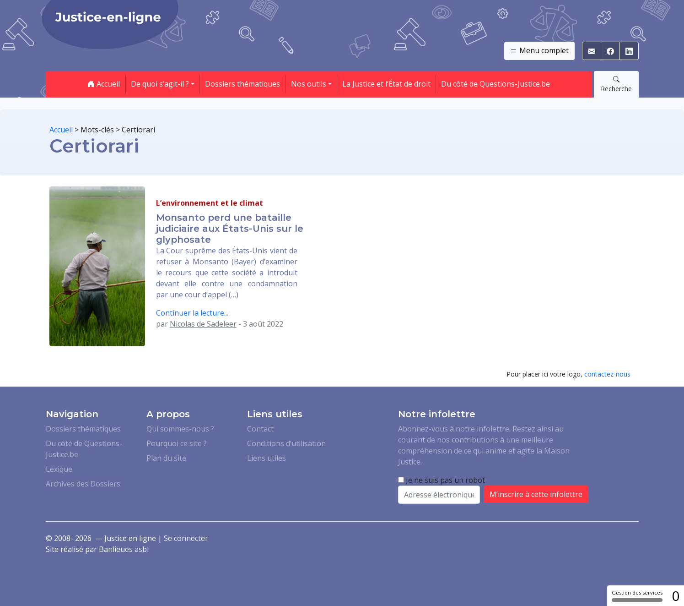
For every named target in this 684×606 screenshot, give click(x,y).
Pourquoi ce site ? (176, 443)
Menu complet (539, 50)
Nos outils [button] (308, 84)
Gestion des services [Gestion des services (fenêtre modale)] (637, 595)
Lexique (59, 469)
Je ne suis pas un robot (441, 480)
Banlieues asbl (124, 549)
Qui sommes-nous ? (180, 429)
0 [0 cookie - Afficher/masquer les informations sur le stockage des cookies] (675, 595)
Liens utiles (266, 458)
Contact (260, 429)
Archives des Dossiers (83, 484)
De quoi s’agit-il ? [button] (160, 84)
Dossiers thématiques (242, 84)
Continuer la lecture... (192, 313)
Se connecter (186, 538)
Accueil (103, 84)
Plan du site (166, 458)
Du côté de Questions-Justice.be (495, 84)
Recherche (616, 84)
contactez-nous (607, 374)
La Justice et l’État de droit (386, 84)
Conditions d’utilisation (286, 443)
